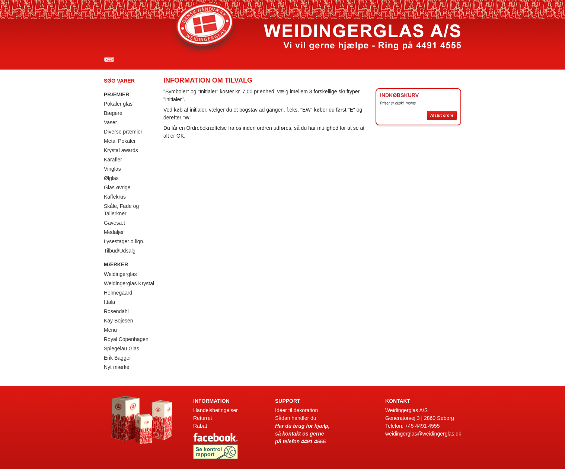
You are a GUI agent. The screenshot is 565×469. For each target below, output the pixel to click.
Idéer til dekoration (296, 410)
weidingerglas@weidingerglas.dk (423, 434)
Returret (202, 418)
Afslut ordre (441, 115)
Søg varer (119, 81)
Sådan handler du (295, 418)
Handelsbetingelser (215, 410)
